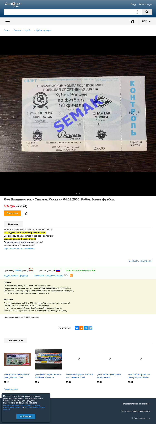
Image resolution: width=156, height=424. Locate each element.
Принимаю (25, 416)
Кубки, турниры (43, 30)
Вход (133, 4)
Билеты (17, 30)
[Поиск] (147, 12)
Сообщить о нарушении (140, 261)
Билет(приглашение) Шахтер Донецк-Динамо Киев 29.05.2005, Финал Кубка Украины (17, 376)
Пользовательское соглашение (136, 404)
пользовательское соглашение (17, 405)
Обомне (31, 269)
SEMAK (18, 270)
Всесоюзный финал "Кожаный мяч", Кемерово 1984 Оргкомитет (79, 376)
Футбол (28, 30)
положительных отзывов (80, 270)
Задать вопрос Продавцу (16, 275)
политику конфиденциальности (21, 406)
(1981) (25, 270)
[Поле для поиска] (78, 12)
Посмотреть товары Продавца (50, 275)
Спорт (7, 30)
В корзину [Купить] (12, 213)
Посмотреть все (11, 389)
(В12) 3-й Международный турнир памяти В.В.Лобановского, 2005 (109, 376)
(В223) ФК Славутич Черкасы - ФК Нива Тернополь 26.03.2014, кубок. (48, 376)
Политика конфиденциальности (135, 411)
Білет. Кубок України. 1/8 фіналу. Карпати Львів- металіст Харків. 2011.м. (139, 376)
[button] (153, 38)
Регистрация (145, 4)
